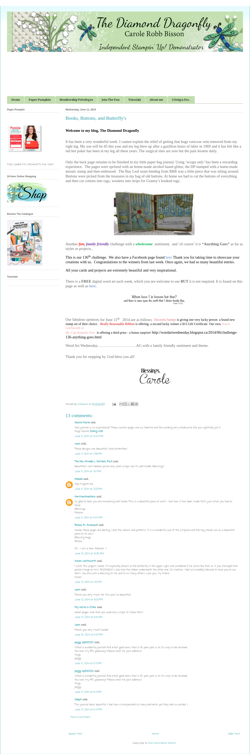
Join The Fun (111, 100)
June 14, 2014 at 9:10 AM (88, 617)
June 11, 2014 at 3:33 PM (88, 489)
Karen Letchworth (85, 561)
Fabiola (78, 479)
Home (15, 100)
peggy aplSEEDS (84, 642)
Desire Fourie (82, 423)
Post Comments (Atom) (162, 743)
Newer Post (75, 734)
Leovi (77, 444)
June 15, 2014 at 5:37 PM (89, 635)
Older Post (234, 734)
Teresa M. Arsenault (86, 525)
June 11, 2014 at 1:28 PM (88, 454)
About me (156, 100)
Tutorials (134, 100)
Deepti (78, 700)
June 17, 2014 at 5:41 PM (88, 710)
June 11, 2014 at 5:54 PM (89, 518)
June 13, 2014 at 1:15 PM (88, 582)
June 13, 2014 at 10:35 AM (89, 554)
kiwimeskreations (85, 497)
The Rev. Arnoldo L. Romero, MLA (93, 462)
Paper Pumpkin (40, 100)
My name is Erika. (85, 607)
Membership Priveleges (76, 100)
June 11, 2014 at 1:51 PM (88, 471)
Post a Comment (80, 717)
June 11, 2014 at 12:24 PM (89, 436)
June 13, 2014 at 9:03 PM (89, 600)
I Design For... (181, 100)
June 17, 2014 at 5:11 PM (88, 663)
